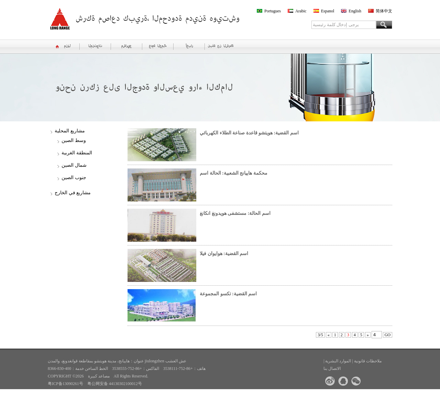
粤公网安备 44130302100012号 (114, 383)
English (355, 11)
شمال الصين (74, 165)
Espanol (327, 11)
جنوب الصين (74, 177)
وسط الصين (74, 140)
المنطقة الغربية (77, 152)
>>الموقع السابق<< (68, 391)
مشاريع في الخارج (73, 192)
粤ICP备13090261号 (65, 383)
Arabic (301, 11)
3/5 (320, 334)
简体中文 (384, 11)
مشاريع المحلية (70, 130)
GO (387, 334)
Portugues (272, 11)
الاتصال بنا (332, 368)
